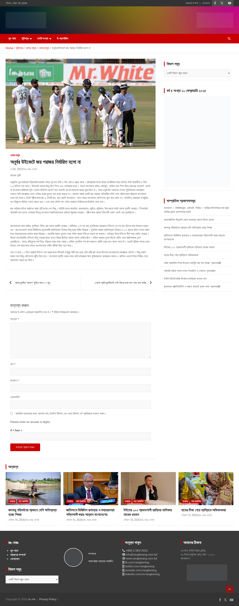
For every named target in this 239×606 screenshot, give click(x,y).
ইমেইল (14, 380)
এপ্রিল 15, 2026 (189, 515)
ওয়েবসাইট (15, 397)
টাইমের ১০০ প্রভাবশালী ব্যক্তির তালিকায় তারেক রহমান (189, 247)
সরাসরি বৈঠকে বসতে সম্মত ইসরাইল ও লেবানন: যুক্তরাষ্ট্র (189, 271)
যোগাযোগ (206, 3)
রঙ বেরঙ (32, 599)
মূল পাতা (12, 38)
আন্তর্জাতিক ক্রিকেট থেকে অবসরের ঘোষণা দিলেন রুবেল (189, 219)
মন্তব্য (14, 319)
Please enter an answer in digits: (30, 422)
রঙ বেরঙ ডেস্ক (30, 169)
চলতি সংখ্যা (42, 38)
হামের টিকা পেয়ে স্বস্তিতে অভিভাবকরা (181, 255)
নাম (12, 364)
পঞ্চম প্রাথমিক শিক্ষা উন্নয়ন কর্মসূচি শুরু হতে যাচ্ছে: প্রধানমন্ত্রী (192, 263)
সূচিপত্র (25, 38)
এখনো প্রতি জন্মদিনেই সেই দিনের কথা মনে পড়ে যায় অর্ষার (120, 282)
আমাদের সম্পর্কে (192, 3)
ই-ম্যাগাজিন (62, 38)
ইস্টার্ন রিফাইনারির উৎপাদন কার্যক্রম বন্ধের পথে (185, 278)
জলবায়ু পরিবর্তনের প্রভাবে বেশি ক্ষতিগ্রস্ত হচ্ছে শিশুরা (188, 227)
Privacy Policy (47, 599)
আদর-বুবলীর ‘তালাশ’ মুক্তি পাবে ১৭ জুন (32, 282)
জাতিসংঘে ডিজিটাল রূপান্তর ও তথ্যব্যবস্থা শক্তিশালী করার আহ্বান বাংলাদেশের (90, 512)
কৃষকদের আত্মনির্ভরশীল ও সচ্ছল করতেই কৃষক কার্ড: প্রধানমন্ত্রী (192, 286)
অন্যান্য (13, 467)
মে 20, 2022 (16, 169)
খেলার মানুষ (15, 155)
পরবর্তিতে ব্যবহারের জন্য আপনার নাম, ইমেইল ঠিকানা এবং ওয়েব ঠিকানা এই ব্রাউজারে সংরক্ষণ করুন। (60, 413)
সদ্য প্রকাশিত (23, 501)
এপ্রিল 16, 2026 (16, 519)
